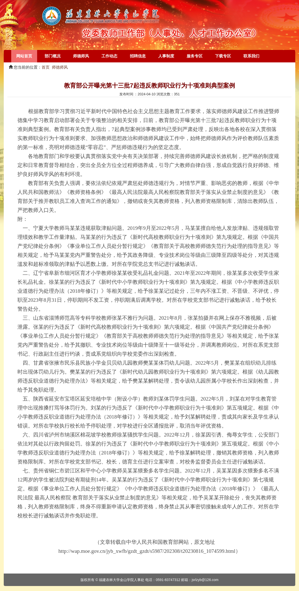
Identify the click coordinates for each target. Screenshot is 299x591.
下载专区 (223, 56)
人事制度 (166, 56)
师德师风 (81, 56)
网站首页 (24, 56)
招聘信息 (138, 56)
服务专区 (195, 56)
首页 (46, 67)
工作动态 (109, 56)
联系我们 (251, 56)
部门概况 (53, 56)
